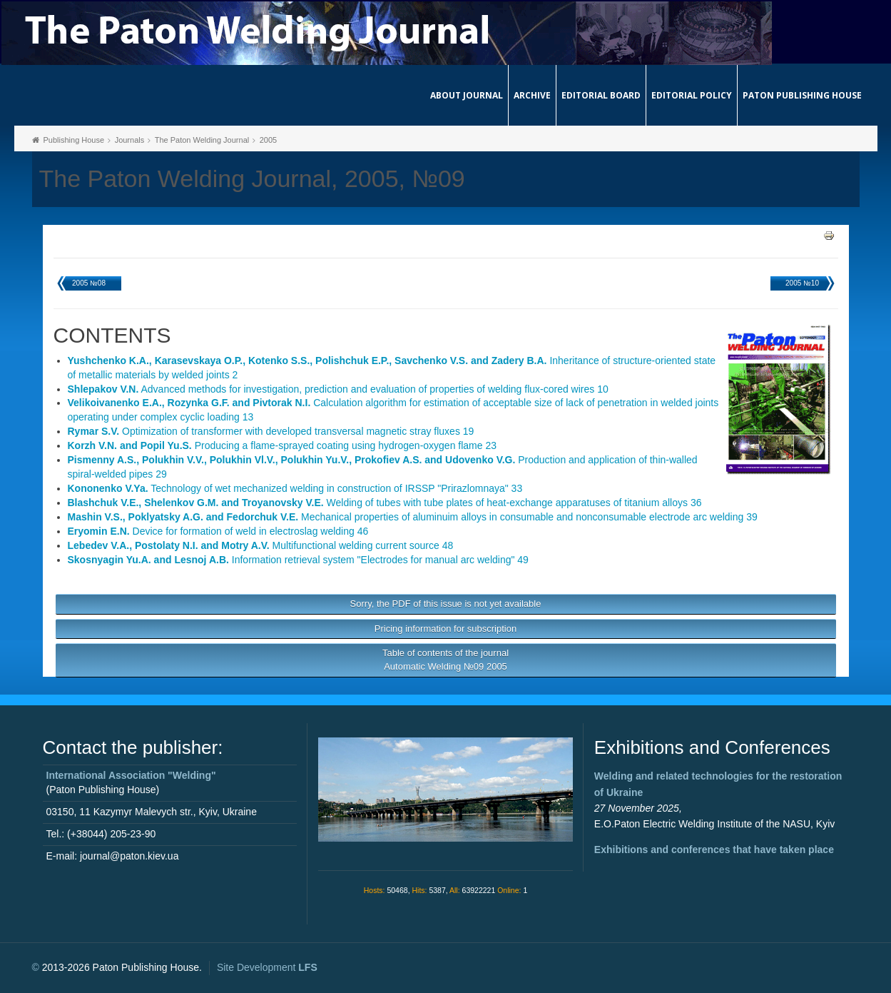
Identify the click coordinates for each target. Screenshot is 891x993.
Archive (532, 95)
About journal (466, 95)
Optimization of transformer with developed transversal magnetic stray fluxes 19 (271, 431)
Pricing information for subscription (445, 628)
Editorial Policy (691, 95)
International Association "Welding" (131, 775)
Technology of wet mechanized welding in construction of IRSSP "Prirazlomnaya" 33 (295, 488)
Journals (130, 140)
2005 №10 (802, 283)
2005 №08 (89, 283)
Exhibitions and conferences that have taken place (714, 849)
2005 (268, 140)
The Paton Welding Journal (202, 140)
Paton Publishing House (802, 95)
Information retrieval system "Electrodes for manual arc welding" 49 (298, 559)
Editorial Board (601, 95)
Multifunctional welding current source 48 (261, 545)
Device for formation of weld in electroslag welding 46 (218, 531)
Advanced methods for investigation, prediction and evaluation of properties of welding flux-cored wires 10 (338, 389)
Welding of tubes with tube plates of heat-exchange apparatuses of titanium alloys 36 (385, 502)
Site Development (267, 967)
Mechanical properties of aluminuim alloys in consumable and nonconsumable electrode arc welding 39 (413, 517)
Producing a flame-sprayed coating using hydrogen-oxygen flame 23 (282, 445)
